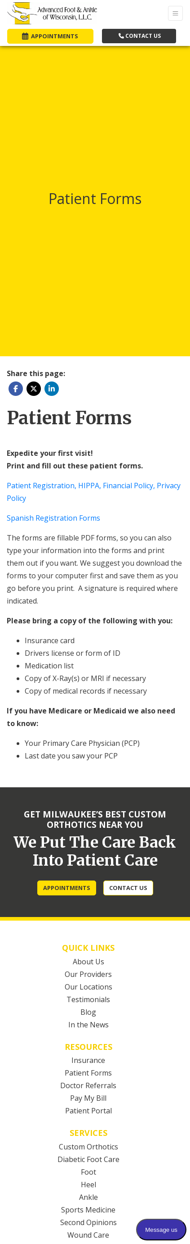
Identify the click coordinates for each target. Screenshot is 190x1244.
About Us (88, 962)
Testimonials (88, 999)
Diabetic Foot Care (88, 1159)
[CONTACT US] (128, 888)
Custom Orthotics (88, 1147)
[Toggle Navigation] (175, 13)
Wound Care (88, 1235)
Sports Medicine (88, 1210)
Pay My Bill (88, 1098)
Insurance (88, 1060)
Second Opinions (88, 1222)
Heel (88, 1185)
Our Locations (88, 987)
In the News (88, 1025)
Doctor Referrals (88, 1085)
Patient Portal (88, 1111)
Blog (88, 1012)
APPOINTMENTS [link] (50, 36)
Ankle (88, 1197)
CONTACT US (140, 36)
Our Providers (88, 974)
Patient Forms (88, 1073)
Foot (88, 1172)
